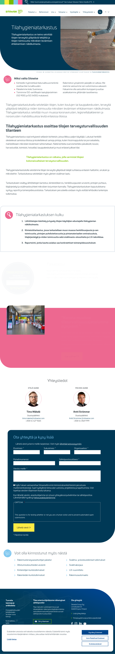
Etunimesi (17, 448)
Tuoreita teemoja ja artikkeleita (10, 603)
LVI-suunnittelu (76, 570)
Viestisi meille (19, 468)
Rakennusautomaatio (78, 575)
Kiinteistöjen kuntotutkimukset (30, 570)
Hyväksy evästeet (95, 632)
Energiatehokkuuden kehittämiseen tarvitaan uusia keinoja (13, 613)
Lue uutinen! (67, 356)
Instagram (76, 623)
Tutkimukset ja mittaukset (79, 72)
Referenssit (43, 12)
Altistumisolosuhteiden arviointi (31, 564)
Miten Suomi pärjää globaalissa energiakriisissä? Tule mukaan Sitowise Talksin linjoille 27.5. (61, 2)
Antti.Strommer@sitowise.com (81, 418)
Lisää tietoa (12, 639)
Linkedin (80, 623)
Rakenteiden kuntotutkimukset (31, 575)
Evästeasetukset (95, 644)
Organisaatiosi (80, 448)
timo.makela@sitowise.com (33, 418)
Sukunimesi (49, 448)
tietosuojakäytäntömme (44, 497)
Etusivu (39, 72)
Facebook (72, 623)
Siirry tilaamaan (43, 621)
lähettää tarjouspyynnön (70, 443)
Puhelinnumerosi (21, 459)
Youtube (85, 624)
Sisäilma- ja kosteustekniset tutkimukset (87, 559)
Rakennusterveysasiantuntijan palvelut (34, 559)
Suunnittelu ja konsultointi (56, 72)
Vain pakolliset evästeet (95, 638)
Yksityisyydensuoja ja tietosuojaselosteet (87, 618)
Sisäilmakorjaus (76, 564)
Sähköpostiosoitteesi (68, 459)
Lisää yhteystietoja (79, 613)
